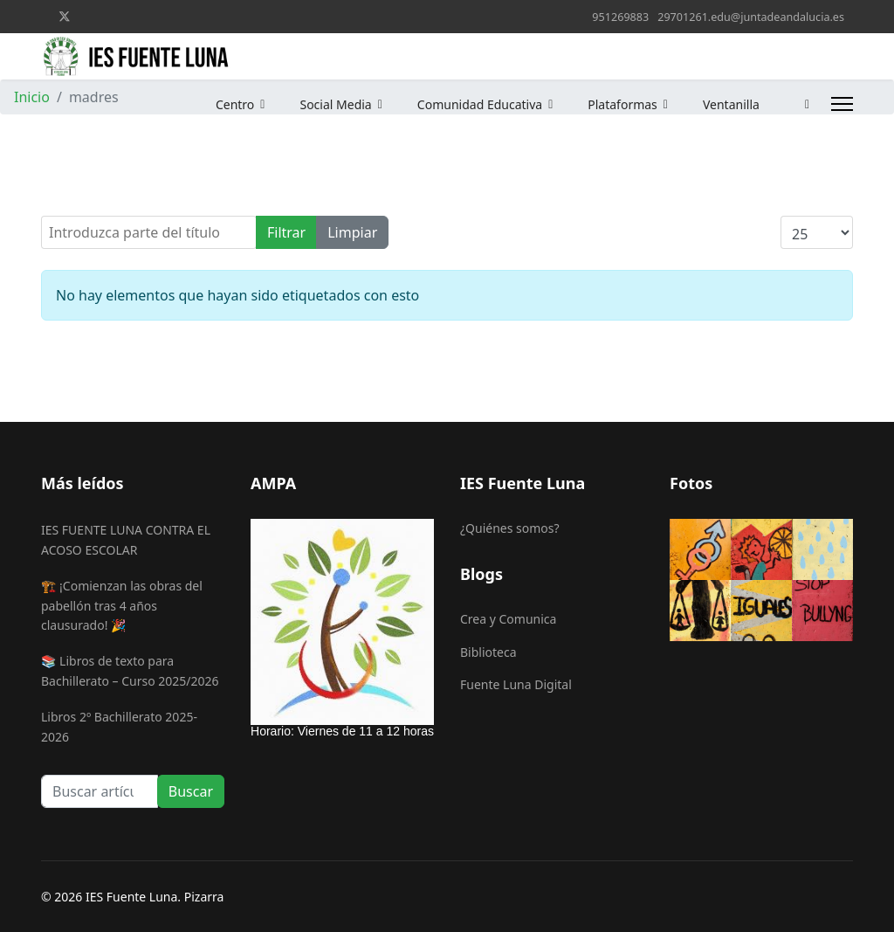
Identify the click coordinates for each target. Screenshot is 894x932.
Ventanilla (722, 104)
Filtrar (286, 232)
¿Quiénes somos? (510, 528)
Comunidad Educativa (471, 104)
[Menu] (842, 104)
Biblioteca (488, 652)
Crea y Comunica (508, 619)
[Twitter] (64, 16)
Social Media (326, 104)
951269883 (620, 17)
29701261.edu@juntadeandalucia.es (750, 17)
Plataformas (613, 104)
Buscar (190, 791)
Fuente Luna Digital (516, 684)
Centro (226, 104)
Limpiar (352, 232)
